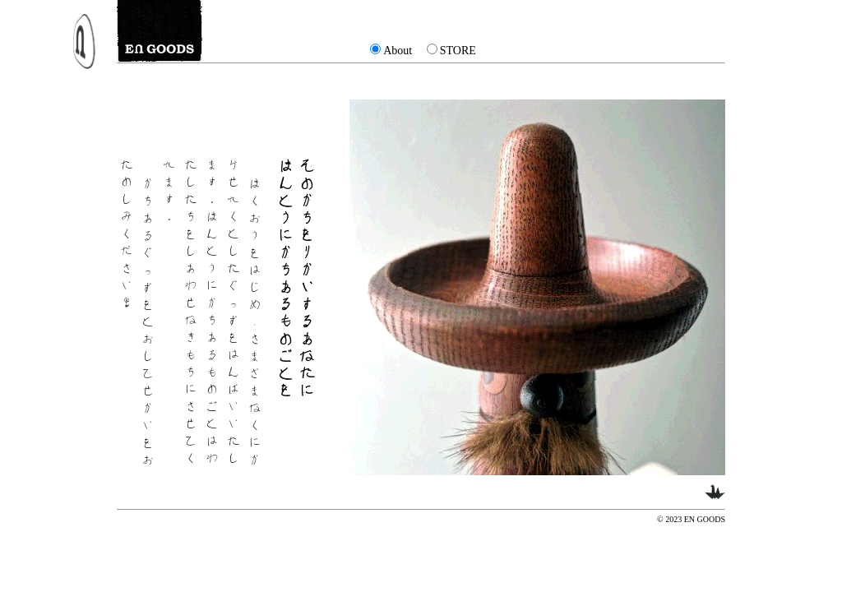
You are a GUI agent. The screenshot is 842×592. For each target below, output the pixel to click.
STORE (458, 50)
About (397, 50)
